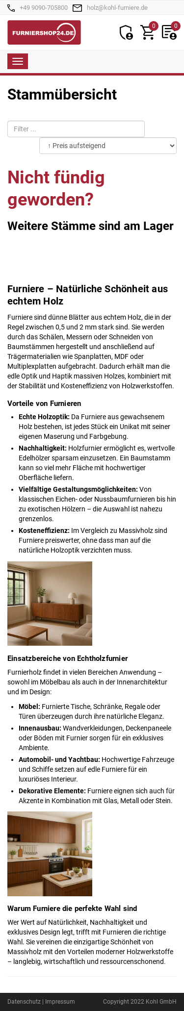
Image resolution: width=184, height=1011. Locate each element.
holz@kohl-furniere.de (117, 7)
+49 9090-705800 (44, 7)
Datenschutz (24, 1001)
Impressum (60, 1001)
